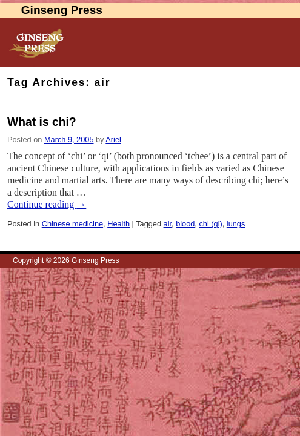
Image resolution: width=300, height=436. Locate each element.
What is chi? (41, 122)
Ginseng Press (61, 10)
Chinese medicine (72, 223)
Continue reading (46, 204)
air (168, 223)
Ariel (113, 139)
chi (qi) (210, 223)
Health (118, 223)
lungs (236, 223)
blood (185, 223)
